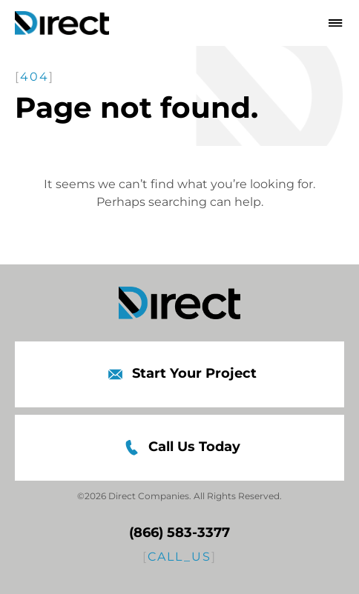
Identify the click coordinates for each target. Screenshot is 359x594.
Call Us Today (179, 448)
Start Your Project (179, 374)
